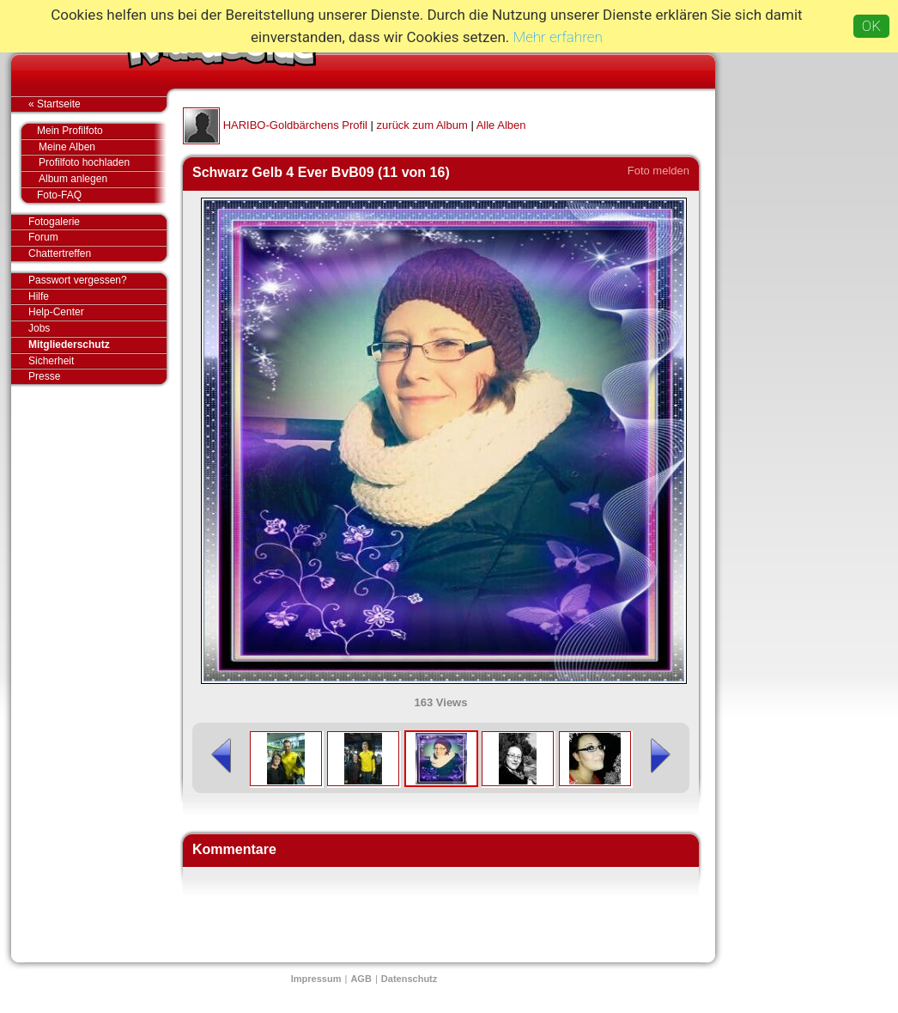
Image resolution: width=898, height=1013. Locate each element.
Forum (43, 237)
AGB (360, 978)
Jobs (39, 328)
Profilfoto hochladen (103, 163)
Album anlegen (103, 179)
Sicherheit (51, 361)
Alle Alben (501, 125)
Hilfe (38, 296)
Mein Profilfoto (93, 131)
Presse (97, 376)
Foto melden (658, 170)
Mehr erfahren (558, 37)
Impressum (316, 978)
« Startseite (97, 104)
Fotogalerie (97, 222)
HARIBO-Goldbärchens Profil (295, 125)
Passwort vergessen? (97, 281)
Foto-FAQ (93, 195)
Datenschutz (409, 978)
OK (871, 25)
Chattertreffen (97, 253)
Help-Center (56, 312)
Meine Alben (103, 147)
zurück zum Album (422, 125)
